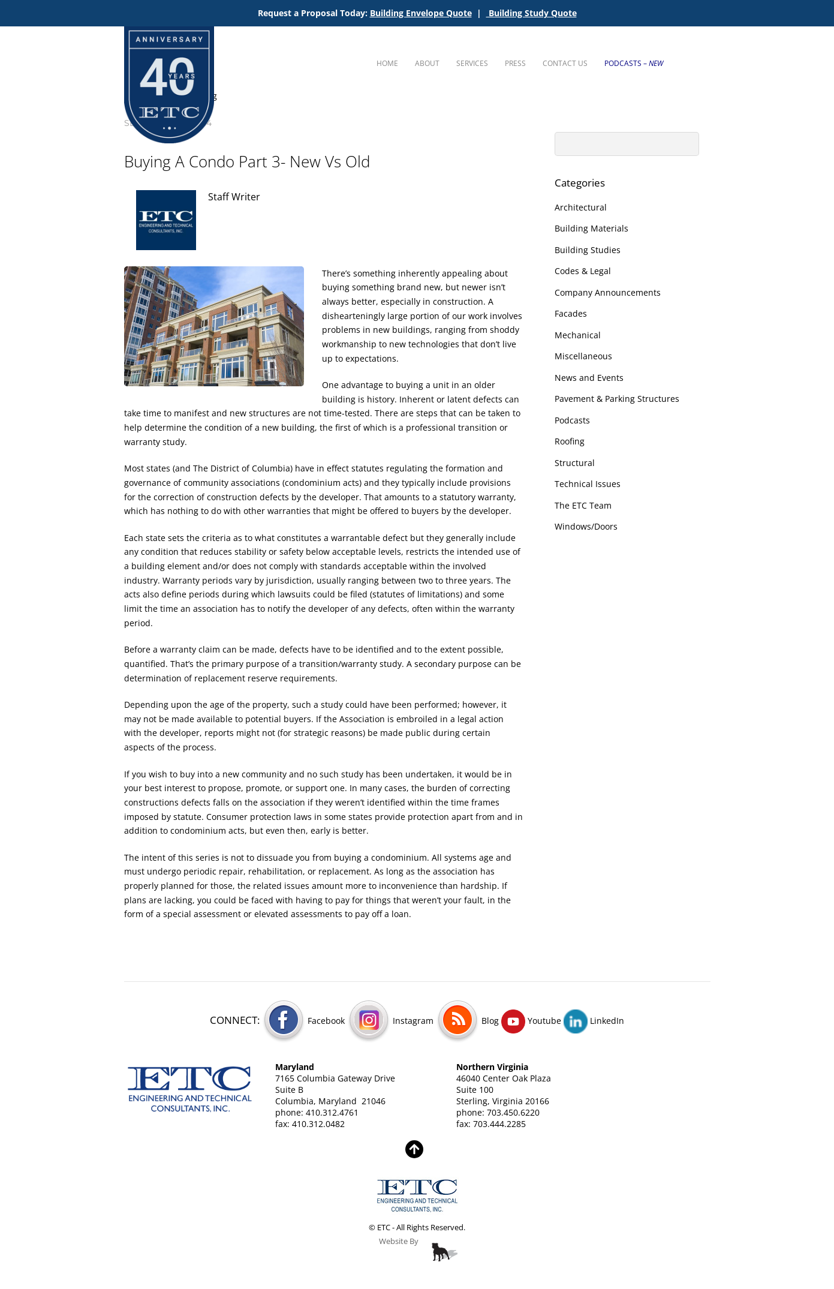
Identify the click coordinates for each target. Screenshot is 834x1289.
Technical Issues (588, 483)
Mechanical (578, 335)
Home (387, 63)
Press (515, 63)
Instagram (390, 1020)
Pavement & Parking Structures (617, 398)
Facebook (303, 1020)
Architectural (581, 207)
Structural (575, 462)
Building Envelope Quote (421, 13)
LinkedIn (594, 1020)
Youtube (531, 1020)
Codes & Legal (583, 271)
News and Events (589, 377)
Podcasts (572, 420)
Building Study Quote (531, 13)
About (427, 63)
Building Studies (588, 250)
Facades (571, 313)
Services (472, 63)
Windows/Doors (586, 526)
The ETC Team (583, 505)
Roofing (570, 441)
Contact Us (565, 63)
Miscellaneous (583, 356)
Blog (467, 1020)
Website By (398, 1241)
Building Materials (591, 228)
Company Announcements (608, 292)
